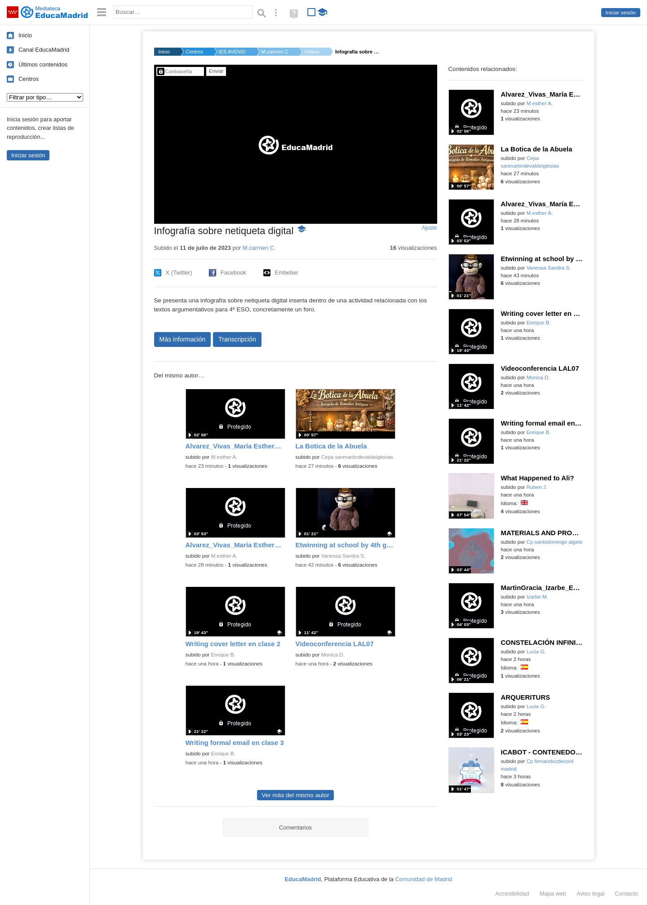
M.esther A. (224, 457)
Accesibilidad (512, 893)
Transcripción (237, 339)
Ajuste (429, 228)
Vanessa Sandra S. (343, 556)
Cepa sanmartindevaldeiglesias (357, 457)
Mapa (553, 893)
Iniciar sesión (621, 12)
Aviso (590, 893)
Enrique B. (223, 654)
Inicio (25, 35)
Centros (28, 78)
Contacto (626, 893)
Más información (183, 339)
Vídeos (311, 51)
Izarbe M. (537, 596)
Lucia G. (536, 651)
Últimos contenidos (42, 64)
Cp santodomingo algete (555, 542)
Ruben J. (537, 487)
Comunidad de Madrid (423, 879)
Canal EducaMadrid (43, 49)
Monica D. (333, 654)
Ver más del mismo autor (295, 795)
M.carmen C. (274, 51)
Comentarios (295, 827)
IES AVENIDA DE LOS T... (232, 51)
